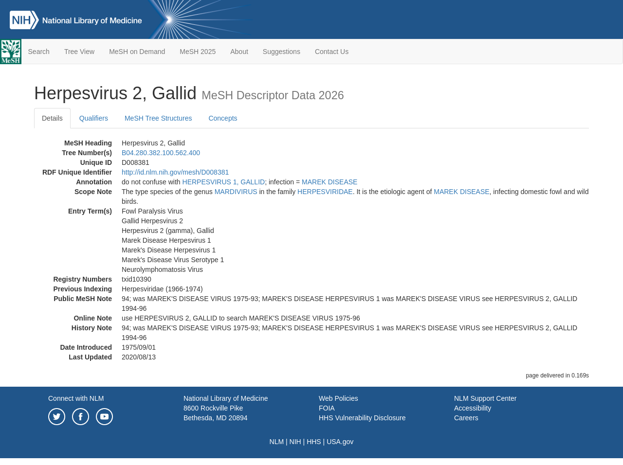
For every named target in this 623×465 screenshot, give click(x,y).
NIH (295, 442)
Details (52, 118)
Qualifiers (93, 118)
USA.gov (340, 442)
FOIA (327, 408)
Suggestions (281, 51)
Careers (466, 418)
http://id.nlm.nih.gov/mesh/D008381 (175, 172)
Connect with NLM (76, 398)
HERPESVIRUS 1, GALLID (224, 182)
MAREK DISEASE (329, 182)
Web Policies (338, 398)
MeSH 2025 (198, 51)
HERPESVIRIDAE (325, 192)
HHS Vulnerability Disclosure (362, 418)
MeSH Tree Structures (158, 118)
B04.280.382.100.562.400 (161, 153)
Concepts (222, 118)
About (239, 51)
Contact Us (331, 51)
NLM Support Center (485, 398)
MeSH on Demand (137, 51)
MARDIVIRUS (236, 192)
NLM (277, 442)
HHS (314, 442)
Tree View (79, 51)
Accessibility (472, 408)
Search (39, 51)
